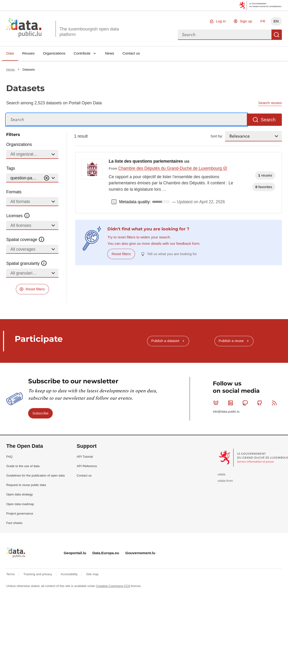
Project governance (19, 513)
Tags (10, 168)
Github (261, 403)
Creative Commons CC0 (113, 586)
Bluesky (217, 403)
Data (10, 53)
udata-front (225, 480)
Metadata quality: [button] (114, 202)
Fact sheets (14, 523)
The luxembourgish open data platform (89, 31)
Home (10, 69)
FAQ (9, 456)
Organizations (54, 53)
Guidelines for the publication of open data (35, 475)
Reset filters (35, 289)
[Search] (126, 120)
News (109, 53)
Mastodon (246, 403)
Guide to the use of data (22, 466)
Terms (11, 574)
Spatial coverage (25, 239)
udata (221, 474)
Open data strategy (19, 494)
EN (276, 21)
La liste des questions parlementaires (149, 161)
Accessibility (69, 574)
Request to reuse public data (26, 485)
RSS (275, 403)
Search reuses (270, 103)
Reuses (28, 53)
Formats (14, 192)
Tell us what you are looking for (172, 254)
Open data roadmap (20, 504)
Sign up (246, 21)
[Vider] (47, 178)
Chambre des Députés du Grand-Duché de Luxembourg (172, 168)
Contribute (82, 53)
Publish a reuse (231, 341)
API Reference (87, 466)
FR (262, 21)
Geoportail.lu (75, 553)
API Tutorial (85, 456)
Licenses (18, 215)
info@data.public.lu (226, 411)
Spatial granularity (26, 263)
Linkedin (231, 403)
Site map (92, 574)
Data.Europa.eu (105, 553)
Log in (221, 21)
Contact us (131, 53)
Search (276, 35)
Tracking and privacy (38, 574)
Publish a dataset (165, 341)
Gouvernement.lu (140, 553)
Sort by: (216, 136)
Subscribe (40, 413)
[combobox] (224, 35)
